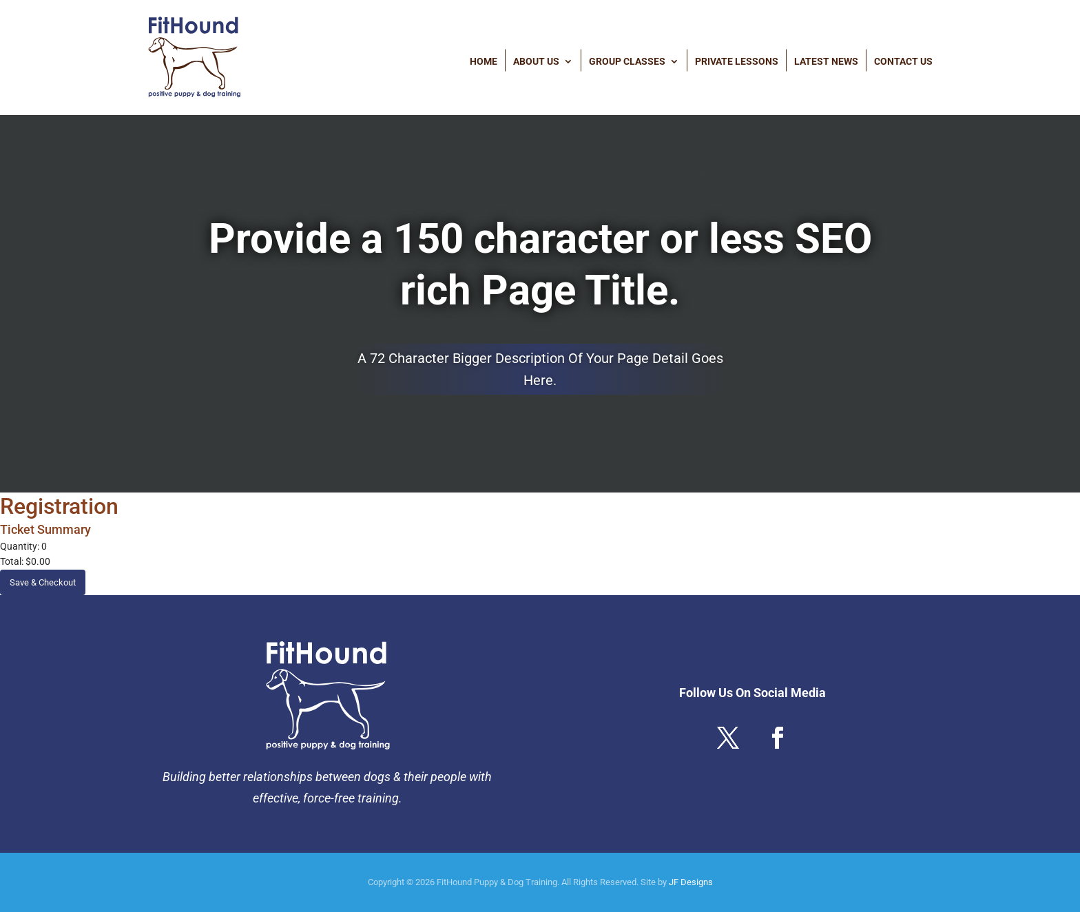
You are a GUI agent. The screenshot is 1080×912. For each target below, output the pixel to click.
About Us (536, 61)
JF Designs (691, 882)
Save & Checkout (43, 582)
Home (483, 61)
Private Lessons (736, 61)
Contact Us (903, 61)
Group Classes (627, 61)
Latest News (826, 61)
